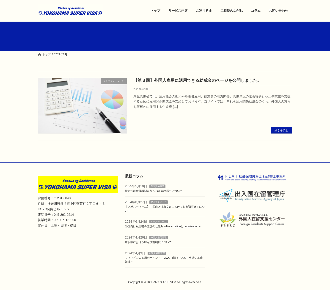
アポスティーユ (159, 202)
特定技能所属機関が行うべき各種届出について (154, 191)
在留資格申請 (157, 186)
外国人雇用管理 (159, 237)
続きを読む (281, 130)
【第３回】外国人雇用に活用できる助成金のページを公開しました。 (197, 80)
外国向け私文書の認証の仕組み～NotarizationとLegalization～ (163, 226)
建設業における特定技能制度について (148, 242)
